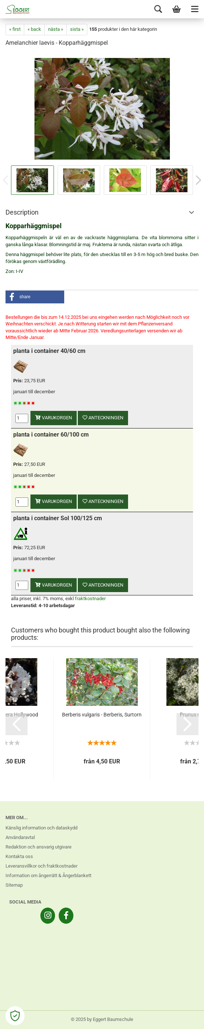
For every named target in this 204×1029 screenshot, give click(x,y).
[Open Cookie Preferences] (15, 1015)
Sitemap (14, 885)
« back (34, 29)
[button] (35, 297)
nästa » (55, 29)
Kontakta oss (19, 856)
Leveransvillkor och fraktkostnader (41, 866)
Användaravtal (20, 837)
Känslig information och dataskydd (41, 828)
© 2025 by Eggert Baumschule (102, 1019)
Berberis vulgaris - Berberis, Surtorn (102, 715)
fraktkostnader (90, 598)
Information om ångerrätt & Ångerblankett (48, 875)
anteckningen (103, 417)
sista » (77, 29)
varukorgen (53, 417)
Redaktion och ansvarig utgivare (39, 847)
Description (22, 212)
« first (15, 29)
